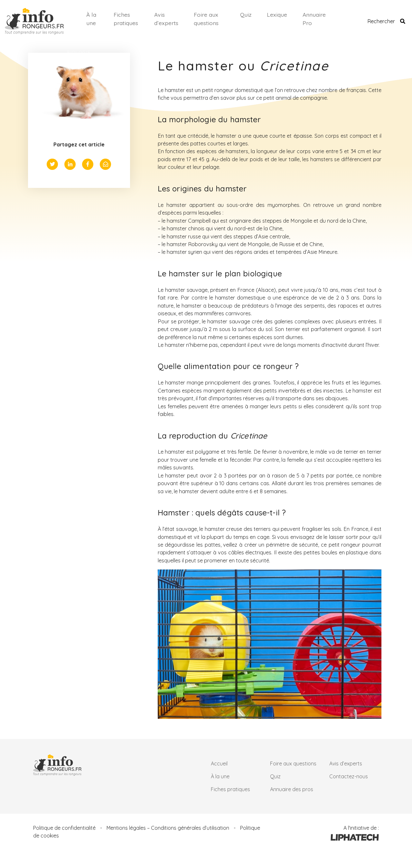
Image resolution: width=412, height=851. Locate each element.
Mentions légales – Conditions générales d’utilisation (168, 828)
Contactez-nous (348, 776)
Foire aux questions (206, 18)
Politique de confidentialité (64, 828)
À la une (91, 18)
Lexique (277, 14)
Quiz (245, 14)
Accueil (219, 763)
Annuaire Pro (314, 18)
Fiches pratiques (126, 18)
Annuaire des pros (291, 789)
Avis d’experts (166, 18)
